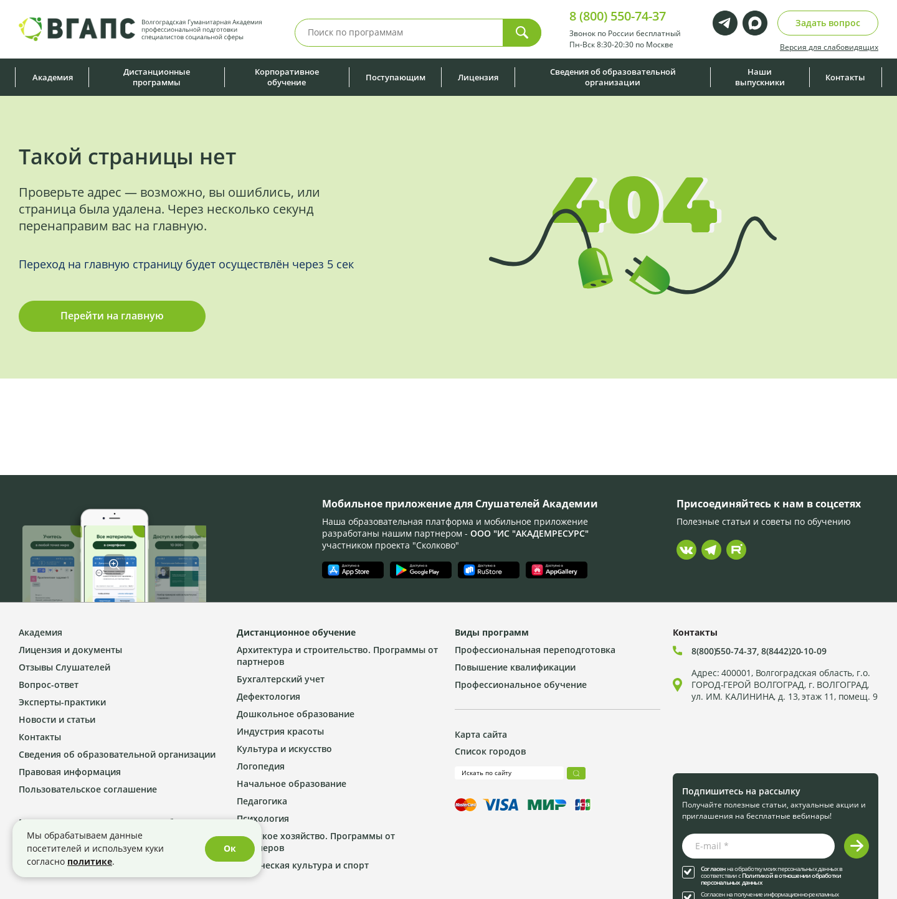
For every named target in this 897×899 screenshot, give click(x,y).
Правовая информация (70, 772)
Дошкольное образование (295, 714)
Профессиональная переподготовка (535, 650)
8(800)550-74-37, (726, 651)
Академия (52, 77)
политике (89, 861)
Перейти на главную (112, 315)
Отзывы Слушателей (64, 667)
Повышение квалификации (515, 667)
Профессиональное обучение (521, 684)
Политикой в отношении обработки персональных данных (771, 879)
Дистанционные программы (156, 77)
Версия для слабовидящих (829, 47)
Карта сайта (481, 734)
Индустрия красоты (280, 731)
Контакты (845, 77)
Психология (263, 818)
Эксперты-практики (62, 702)
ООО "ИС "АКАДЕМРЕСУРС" (529, 533)
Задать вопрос (827, 23)
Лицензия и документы (70, 650)
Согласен (713, 869)
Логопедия (261, 766)
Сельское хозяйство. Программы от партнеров (316, 842)
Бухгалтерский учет (281, 679)
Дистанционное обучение (296, 632)
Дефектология (268, 696)
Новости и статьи (57, 719)
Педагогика (262, 801)
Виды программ (492, 632)
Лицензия (478, 77)
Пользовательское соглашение (88, 789)
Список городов (490, 751)
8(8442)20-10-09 (794, 651)
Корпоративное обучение (287, 77)
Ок (230, 848)
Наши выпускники (760, 77)
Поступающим (395, 77)
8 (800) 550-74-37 (617, 15)
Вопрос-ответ (48, 684)
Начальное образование (291, 783)
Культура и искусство (284, 749)
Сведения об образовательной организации (613, 77)
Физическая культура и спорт (303, 865)
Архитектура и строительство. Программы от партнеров (337, 655)
